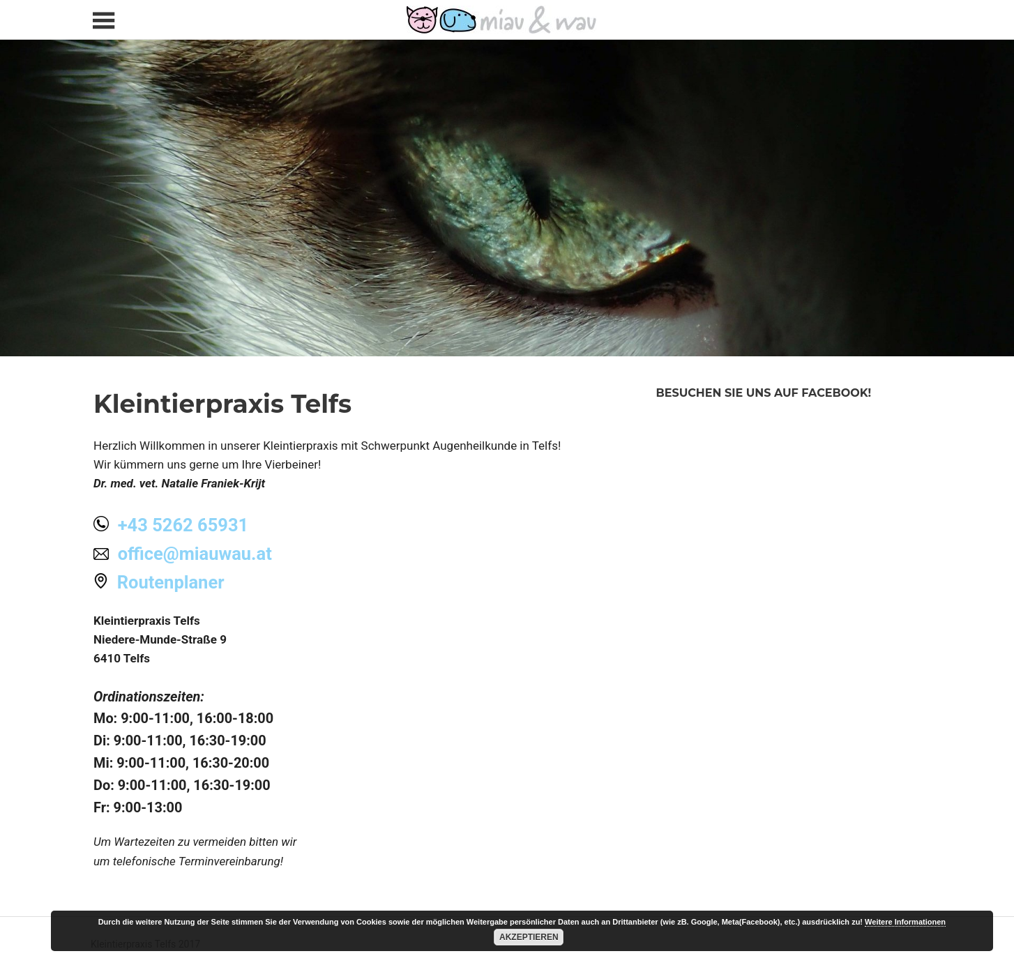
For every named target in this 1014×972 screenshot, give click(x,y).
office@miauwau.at (195, 553)
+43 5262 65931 (183, 525)
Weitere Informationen (905, 922)
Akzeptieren (529, 937)
